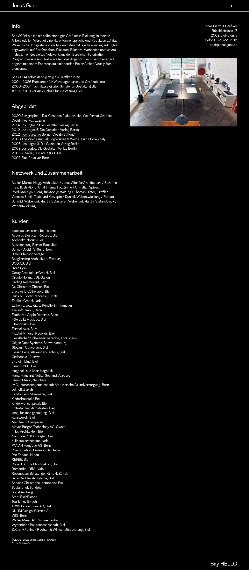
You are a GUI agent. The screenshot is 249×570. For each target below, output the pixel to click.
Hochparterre (31, 135)
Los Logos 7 (29, 125)
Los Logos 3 (30, 144)
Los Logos (28, 149)
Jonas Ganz (25, 6)
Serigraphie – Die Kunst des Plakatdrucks (51, 116)
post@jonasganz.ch (223, 45)
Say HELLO (223, 564)
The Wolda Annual (35, 139)
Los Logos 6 (29, 130)
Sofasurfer (25, 543)
